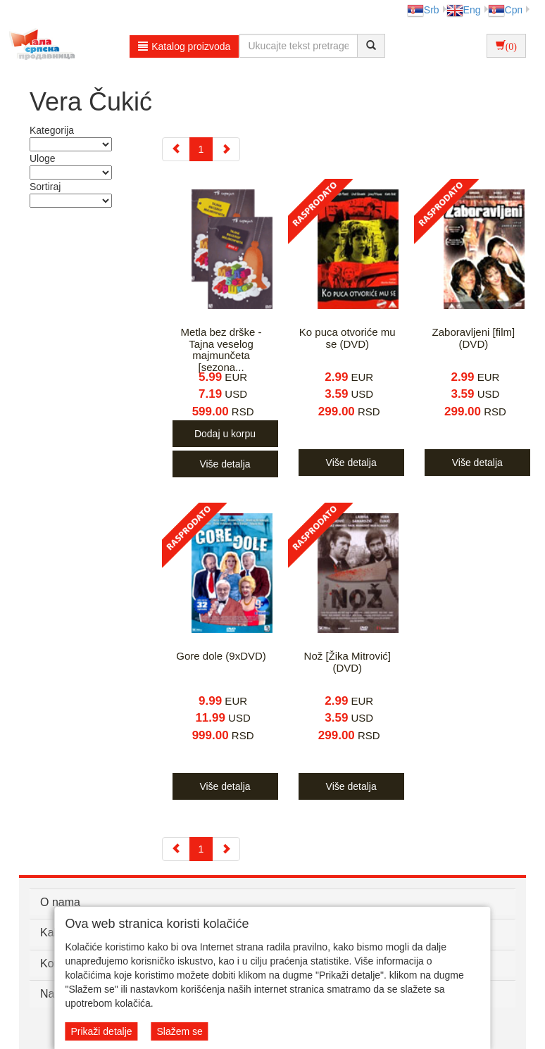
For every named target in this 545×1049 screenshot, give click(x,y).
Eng (463, 9)
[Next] (226, 149)
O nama (60, 902)
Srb (423, 9)
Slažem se (179, 1031)
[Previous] (176, 149)
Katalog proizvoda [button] (184, 46)
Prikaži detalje (101, 1031)
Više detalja (224, 464)
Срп (505, 9)
